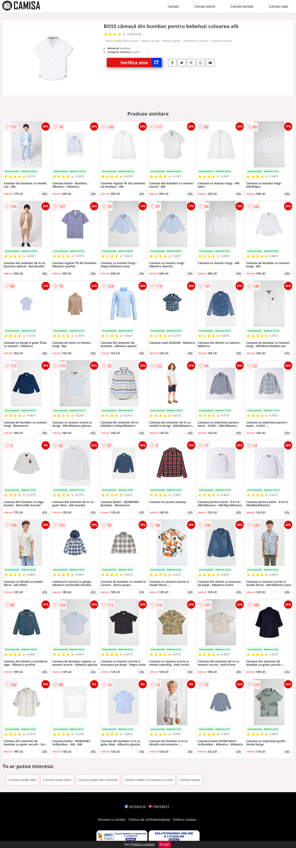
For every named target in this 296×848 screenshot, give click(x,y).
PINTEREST (159, 807)
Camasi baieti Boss (57, 780)
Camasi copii (278, 6)
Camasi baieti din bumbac (98, 780)
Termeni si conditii (112, 819)
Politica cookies (185, 819)
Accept (165, 844)
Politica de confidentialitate (149, 819)
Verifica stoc (141, 62)
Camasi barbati (241, 6)
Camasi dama (204, 6)
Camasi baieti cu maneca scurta (148, 780)
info (44, 193)
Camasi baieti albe (22, 780)
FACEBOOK (135, 807)
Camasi (173, 6)
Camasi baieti (189, 780)
